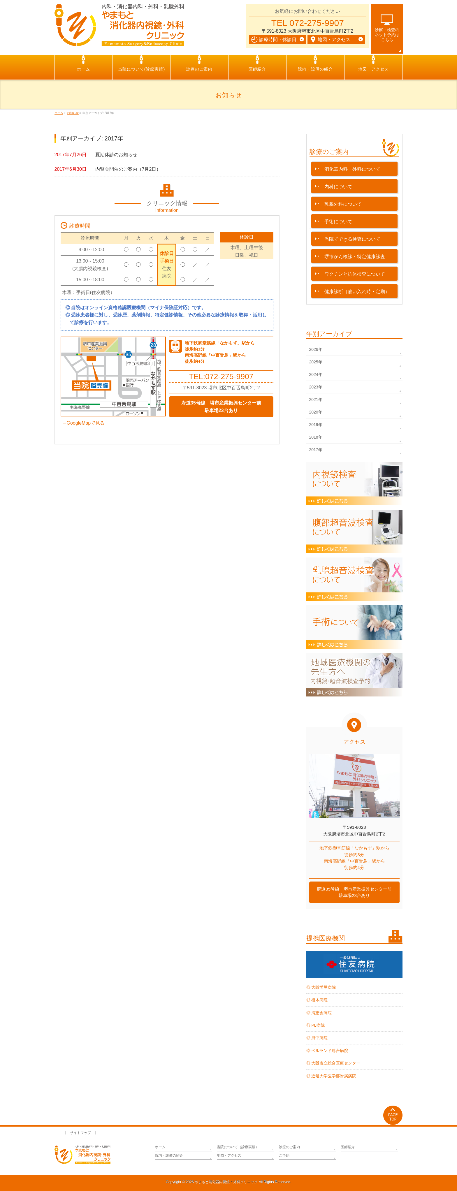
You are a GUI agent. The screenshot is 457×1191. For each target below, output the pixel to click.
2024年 (315, 374)
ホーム (160, 1147)
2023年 (315, 387)
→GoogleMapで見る (83, 423)
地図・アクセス (229, 1155)
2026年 (315, 349)
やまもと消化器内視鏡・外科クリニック (226, 1182)
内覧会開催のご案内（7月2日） (128, 169)
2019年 (315, 424)
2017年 (315, 449)
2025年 (315, 362)
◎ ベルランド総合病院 (327, 1050)
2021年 (315, 399)
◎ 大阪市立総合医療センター (333, 1063)
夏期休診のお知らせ (116, 154)
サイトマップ (80, 1132)
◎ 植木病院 (317, 1000)
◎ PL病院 (315, 1025)
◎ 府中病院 (317, 1037)
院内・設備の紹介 (169, 1155)
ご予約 (284, 1155)
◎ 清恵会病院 (319, 1012)
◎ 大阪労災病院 (321, 987)
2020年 (315, 412)
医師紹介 (348, 1147)
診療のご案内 (289, 1147)
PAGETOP (393, 1115)
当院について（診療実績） (238, 1147)
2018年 (315, 437)
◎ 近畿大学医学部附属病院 (331, 1076)
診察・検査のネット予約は (387, 34)
